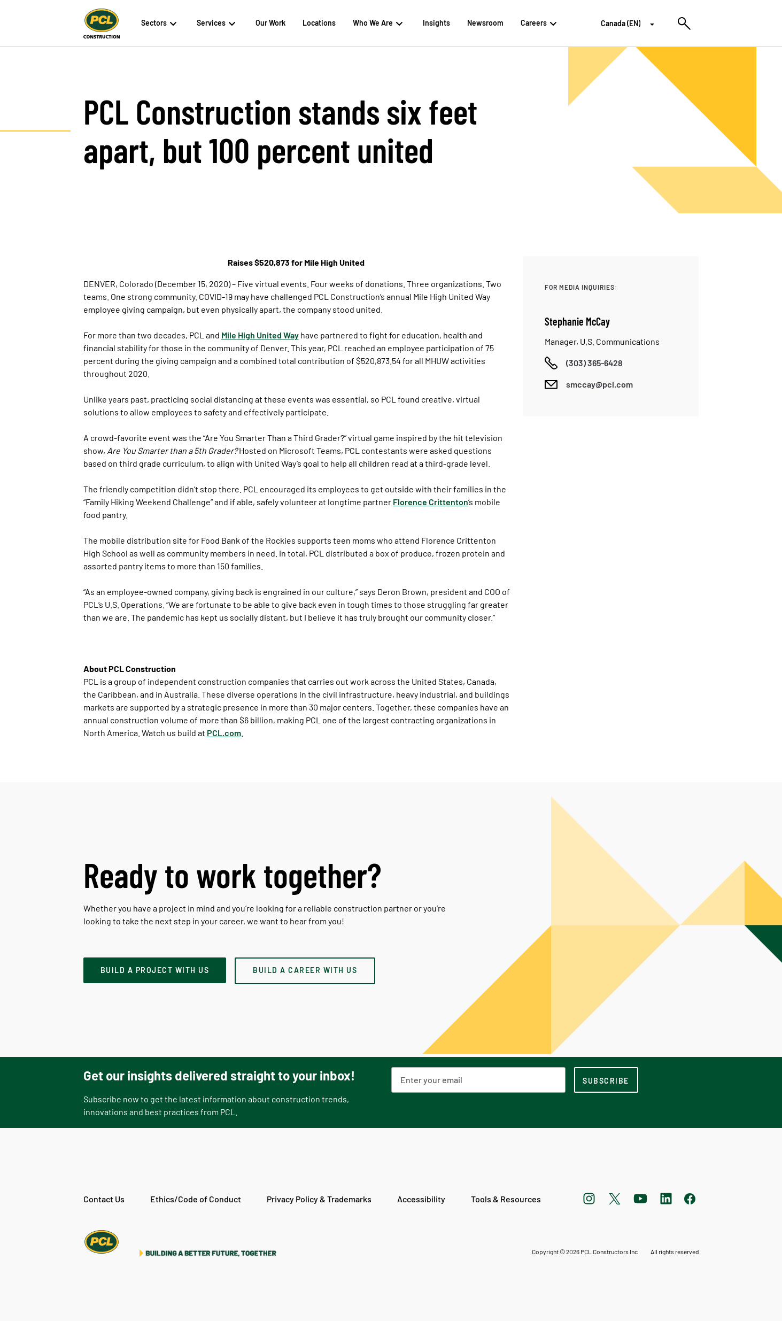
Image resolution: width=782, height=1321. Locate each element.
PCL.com (224, 733)
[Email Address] (478, 1080)
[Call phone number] (584, 363)
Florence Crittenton (430, 502)
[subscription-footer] (606, 1080)
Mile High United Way (260, 335)
